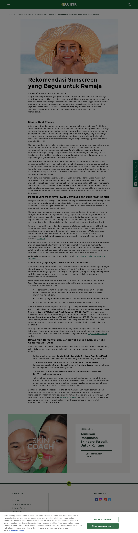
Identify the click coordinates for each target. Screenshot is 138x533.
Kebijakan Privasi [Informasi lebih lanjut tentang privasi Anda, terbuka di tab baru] (16, 530)
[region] (69, 522)
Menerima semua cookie (103, 526)
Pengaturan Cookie (102, 519)
